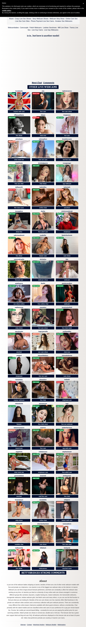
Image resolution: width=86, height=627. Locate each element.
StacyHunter (19, 331)
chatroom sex (67, 400)
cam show (67, 256)
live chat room (67, 328)
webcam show (43, 280)
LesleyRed (67, 548)
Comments (48, 82)
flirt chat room (19, 208)
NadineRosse (19, 307)
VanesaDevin (67, 524)
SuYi (66, 403)
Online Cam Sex (72, 19)
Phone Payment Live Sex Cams (42, 21)
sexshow (67, 208)
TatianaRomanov (19, 427)
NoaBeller (43, 235)
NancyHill (19, 524)
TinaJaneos (66, 115)
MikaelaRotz (19, 403)
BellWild (67, 379)
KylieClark (67, 187)
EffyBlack (43, 548)
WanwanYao (43, 403)
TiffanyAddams (19, 115)
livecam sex (19, 280)
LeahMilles (43, 187)
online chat (43, 208)
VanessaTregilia (19, 259)
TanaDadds (43, 500)
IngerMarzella (43, 331)
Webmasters (61, 624)
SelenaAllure (43, 139)
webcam (67, 280)
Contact (29, 624)
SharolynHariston (43, 524)
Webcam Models (51, 624)
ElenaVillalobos (43, 355)
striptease (67, 232)
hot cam (67, 135)
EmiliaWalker (67, 331)
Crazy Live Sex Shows (23, 19)
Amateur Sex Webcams (63, 21)
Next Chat (37, 82)
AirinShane (19, 139)
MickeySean (67, 476)
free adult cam (43, 232)
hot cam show (43, 328)
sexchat (19, 352)
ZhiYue (43, 115)
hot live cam (67, 159)
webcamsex (43, 568)
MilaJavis (67, 500)
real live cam (43, 496)
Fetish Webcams (36, 27)
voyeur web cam (19, 111)
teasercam (19, 448)
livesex (19, 424)
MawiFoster (19, 163)
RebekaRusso (43, 452)
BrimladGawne (43, 163)
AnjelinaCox (19, 283)
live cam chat (67, 544)
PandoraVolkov (67, 283)
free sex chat (19, 184)
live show (19, 135)
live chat (43, 400)
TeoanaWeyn (19, 500)
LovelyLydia (19, 91)
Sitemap (23, 624)
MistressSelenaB (67, 211)
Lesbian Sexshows (50, 27)
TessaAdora (19, 211)
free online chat (43, 304)
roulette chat (19, 544)
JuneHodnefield (67, 307)
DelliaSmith (19, 187)
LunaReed (43, 476)
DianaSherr (43, 379)
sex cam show (43, 352)
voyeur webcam (19, 400)
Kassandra (19, 379)
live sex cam (43, 376)
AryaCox (43, 427)
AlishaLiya (43, 259)
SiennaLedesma (67, 355)
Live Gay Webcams (51, 30)
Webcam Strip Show (57, 19)
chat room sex (19, 159)
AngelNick (19, 452)
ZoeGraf (19, 355)
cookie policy (6, 10)
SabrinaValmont (19, 235)
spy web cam (67, 448)
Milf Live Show (63, 27)
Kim (67, 259)
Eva (43, 91)
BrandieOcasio (67, 139)
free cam (43, 111)
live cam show (67, 111)
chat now (43, 135)
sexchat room (67, 568)
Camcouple (24, 27)
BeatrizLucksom (67, 235)
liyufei (43, 283)
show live (19, 232)
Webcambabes (13, 27)
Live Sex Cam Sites (22, 21)
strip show (19, 328)
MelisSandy (19, 548)
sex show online (18, 304)
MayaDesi (43, 307)
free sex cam (43, 159)
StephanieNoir (67, 452)
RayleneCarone (67, 91)
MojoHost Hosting (38, 624)
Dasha (43, 211)
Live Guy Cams (37, 30)
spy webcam (67, 184)
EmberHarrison (67, 427)
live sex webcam (67, 424)
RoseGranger (67, 163)
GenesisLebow (19, 476)
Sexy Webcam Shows (40, 19)
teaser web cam (67, 520)
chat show (42, 184)
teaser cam (43, 256)
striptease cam (43, 472)
